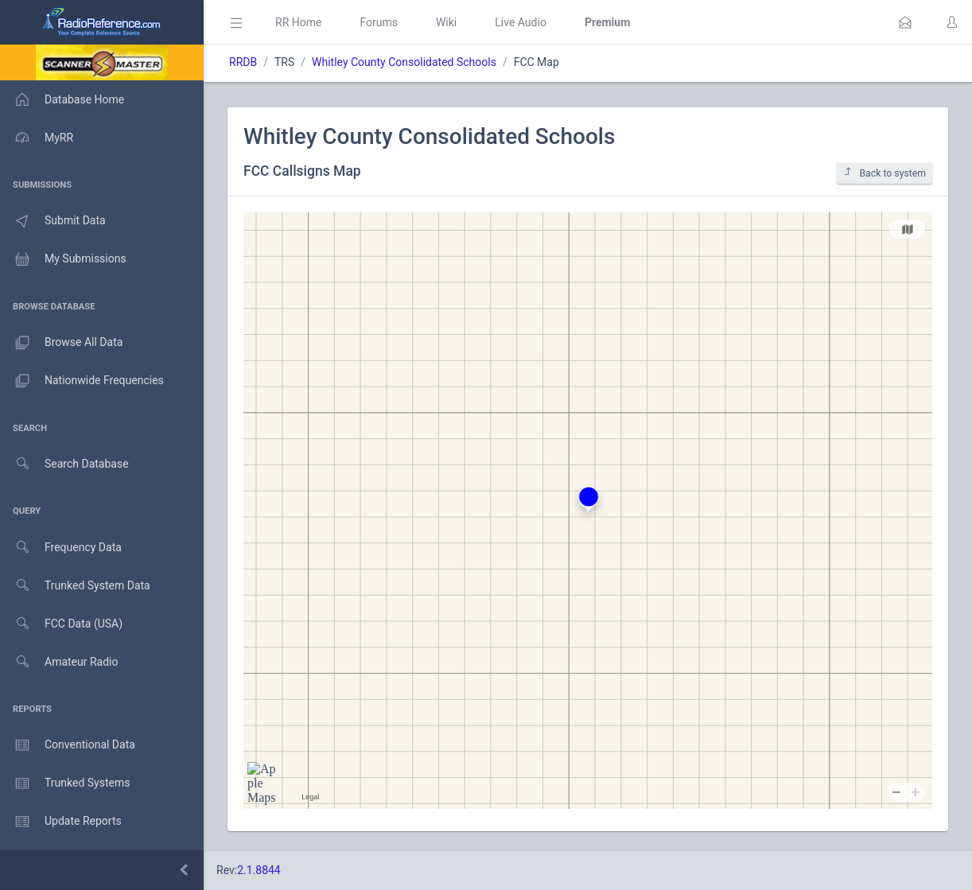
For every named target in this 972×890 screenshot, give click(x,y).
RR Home (298, 22)
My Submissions (63, 259)
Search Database (64, 464)
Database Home (62, 99)
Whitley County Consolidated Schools (404, 62)
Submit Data (53, 221)
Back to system (884, 173)
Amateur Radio (59, 662)
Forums (379, 22)
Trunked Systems (65, 783)
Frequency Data (61, 547)
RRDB (243, 62)
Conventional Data (67, 745)
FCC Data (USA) (61, 624)
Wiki (446, 22)
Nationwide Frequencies (82, 381)
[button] (905, 22)
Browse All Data (61, 343)
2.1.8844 (259, 870)
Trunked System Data (75, 586)
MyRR (36, 137)
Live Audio (520, 22)
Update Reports (61, 821)
